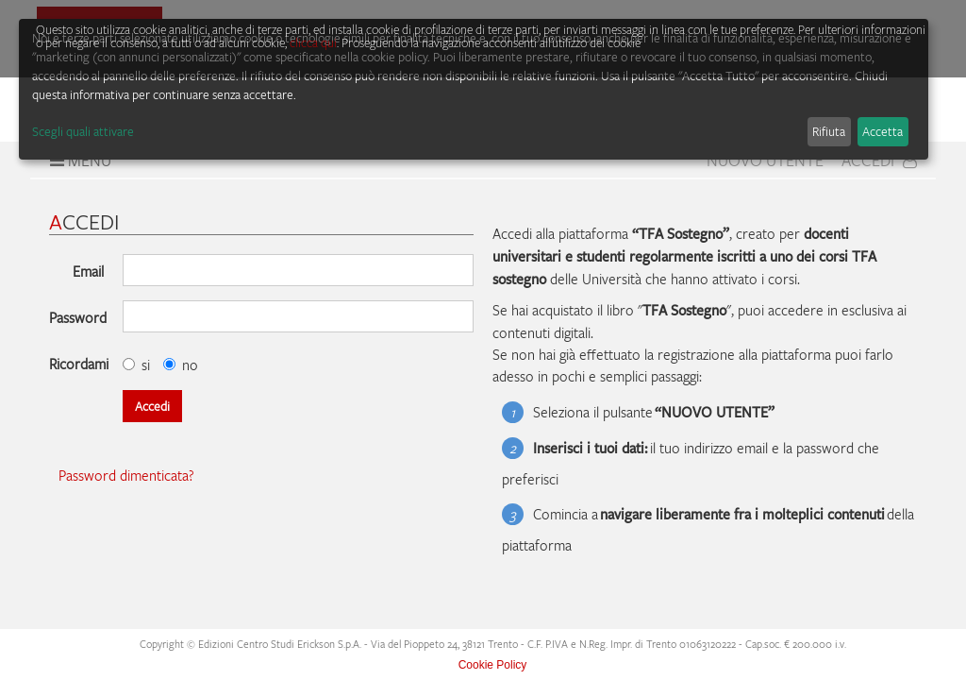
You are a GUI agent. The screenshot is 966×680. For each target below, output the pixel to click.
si (136, 364)
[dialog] (473, 89)
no (180, 364)
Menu (78, 160)
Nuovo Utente (765, 160)
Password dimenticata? (126, 475)
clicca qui (313, 42)
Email (88, 271)
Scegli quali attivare (83, 131)
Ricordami (78, 363)
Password (78, 317)
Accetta (882, 131)
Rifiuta (828, 131)
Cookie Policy (492, 665)
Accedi (879, 160)
